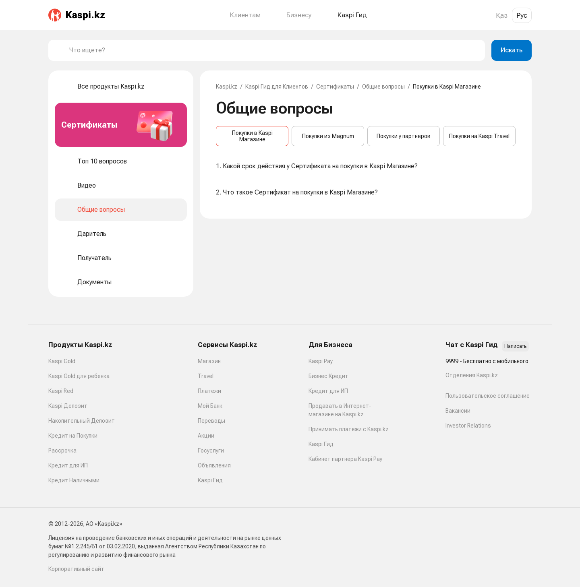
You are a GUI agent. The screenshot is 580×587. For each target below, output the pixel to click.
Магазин (209, 361)
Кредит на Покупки (72, 435)
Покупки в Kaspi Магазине (252, 136)
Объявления (214, 465)
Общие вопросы (383, 86)
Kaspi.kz (226, 86)
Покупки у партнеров (404, 136)
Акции (206, 435)
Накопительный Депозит (81, 421)
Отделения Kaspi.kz (471, 375)
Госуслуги (211, 450)
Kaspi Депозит (67, 406)
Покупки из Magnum (328, 136)
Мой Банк (210, 406)
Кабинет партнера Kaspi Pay (345, 459)
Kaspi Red (60, 391)
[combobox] (273, 50)
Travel (205, 376)
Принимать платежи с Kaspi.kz (349, 429)
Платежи (209, 391)
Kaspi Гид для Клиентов (276, 86)
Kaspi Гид (210, 480)
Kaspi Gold (61, 361)
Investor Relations (468, 425)
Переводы (211, 421)
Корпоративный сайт (76, 569)
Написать (515, 346)
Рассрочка (62, 450)
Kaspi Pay (321, 361)
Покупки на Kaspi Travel (479, 136)
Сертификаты (335, 86)
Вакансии (457, 410)
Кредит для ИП (68, 465)
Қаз (502, 15)
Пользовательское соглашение (487, 396)
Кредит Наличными (73, 480)
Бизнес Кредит (328, 376)
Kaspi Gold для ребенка (79, 376)
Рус (521, 15)
